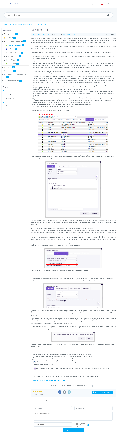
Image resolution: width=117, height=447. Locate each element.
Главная (6, 24)
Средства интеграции (14, 81)
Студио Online (13, 63)
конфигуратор (10, 94)
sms (7, 102)
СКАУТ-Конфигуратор (15, 52)
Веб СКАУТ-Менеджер (40, 24)
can (7, 105)
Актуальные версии (11, 98)
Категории (13, 24)
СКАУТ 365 (11, 71)
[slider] (37, 391)
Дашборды (12, 49)
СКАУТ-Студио (13, 60)
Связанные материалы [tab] (56, 401)
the (6, 91)
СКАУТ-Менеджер (14, 56)
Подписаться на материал (102, 392)
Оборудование (12, 34)
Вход (113, 4)
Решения (10, 67)
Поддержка (11, 38)
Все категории (7, 30)
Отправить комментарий (73, 430)
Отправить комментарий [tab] (39, 401)
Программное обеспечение (24, 24)
